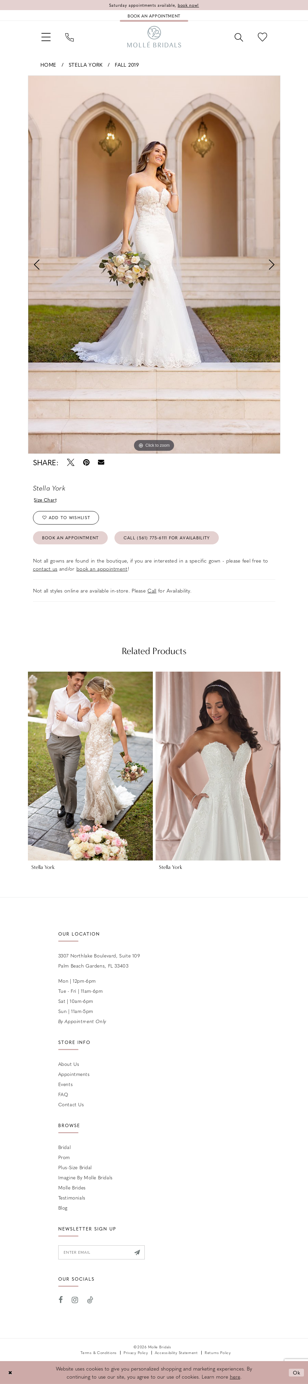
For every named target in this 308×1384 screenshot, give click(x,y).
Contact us (71, 1104)
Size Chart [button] (45, 499)
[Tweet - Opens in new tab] (71, 462)
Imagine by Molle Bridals (85, 1177)
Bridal (64, 1147)
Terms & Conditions (98, 1352)
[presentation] (90, 766)
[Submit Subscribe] (137, 1252)
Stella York (85, 64)
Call (151, 590)
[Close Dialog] (10, 1373)
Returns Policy (218, 1352)
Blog (63, 1207)
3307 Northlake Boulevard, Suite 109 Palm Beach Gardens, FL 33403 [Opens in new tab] (99, 960)
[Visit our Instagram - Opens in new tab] (75, 1300)
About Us (68, 1063)
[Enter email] (101, 1252)
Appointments (74, 1074)
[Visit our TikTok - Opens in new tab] (90, 1300)
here (235, 1376)
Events (65, 1084)
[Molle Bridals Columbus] (154, 36)
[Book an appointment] (154, 15)
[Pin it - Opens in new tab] (86, 462)
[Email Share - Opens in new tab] (101, 462)
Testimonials (71, 1197)
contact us (45, 568)
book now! (188, 5)
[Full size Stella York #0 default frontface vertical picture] (154, 264)
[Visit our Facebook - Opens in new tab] (61, 1300)
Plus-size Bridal (75, 1167)
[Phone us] (69, 36)
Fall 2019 (127, 64)
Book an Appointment (70, 538)
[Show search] (238, 36)
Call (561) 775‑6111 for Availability (167, 538)
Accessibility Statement (176, 1352)
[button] (46, 36)
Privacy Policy (136, 1352)
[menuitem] (46, 36)
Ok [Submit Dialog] (297, 1372)
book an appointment (102, 568)
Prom (64, 1157)
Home (48, 64)
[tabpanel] (154, 264)
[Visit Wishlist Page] (262, 36)
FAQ (63, 1094)
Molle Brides (72, 1187)
